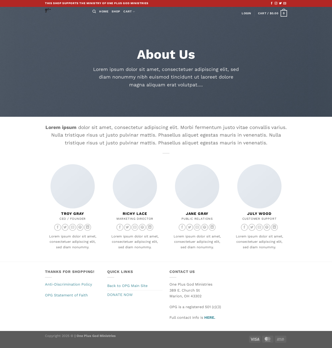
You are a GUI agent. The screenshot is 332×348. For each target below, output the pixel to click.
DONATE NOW (120, 294)
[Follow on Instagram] (276, 3)
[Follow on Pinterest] (80, 227)
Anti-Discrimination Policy (68, 284)
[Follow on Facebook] (271, 3)
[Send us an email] (284, 3)
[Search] (94, 11)
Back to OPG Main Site (127, 286)
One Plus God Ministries (96, 336)
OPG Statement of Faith (66, 295)
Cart (129, 11)
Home (103, 11)
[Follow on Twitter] (280, 3)
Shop (116, 11)
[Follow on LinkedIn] (87, 227)
